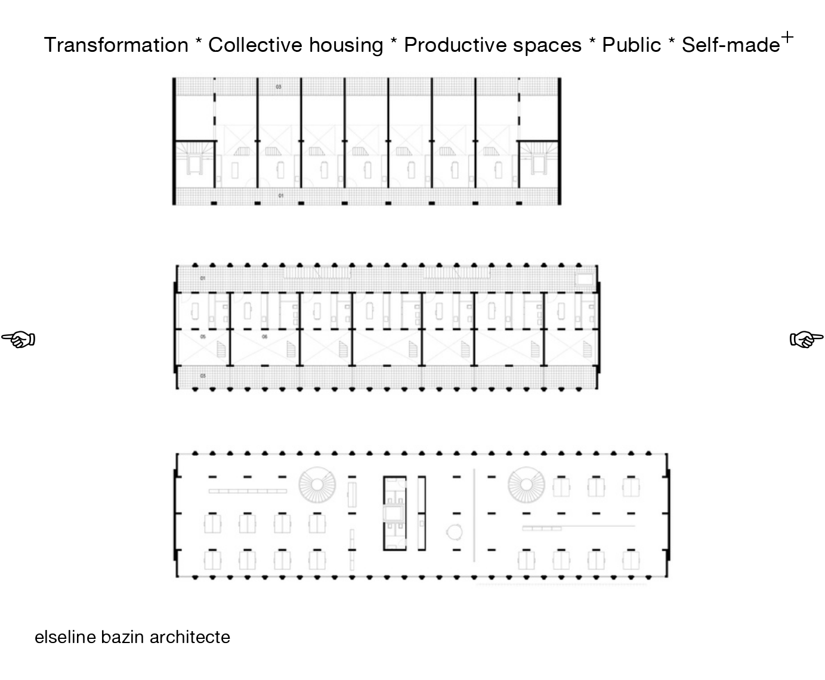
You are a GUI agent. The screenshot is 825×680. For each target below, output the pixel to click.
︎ (787, 37)
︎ (18, 339)
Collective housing (296, 44)
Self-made (731, 44)
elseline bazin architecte (132, 636)
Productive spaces (493, 44)
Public (632, 44)
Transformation (116, 44)
